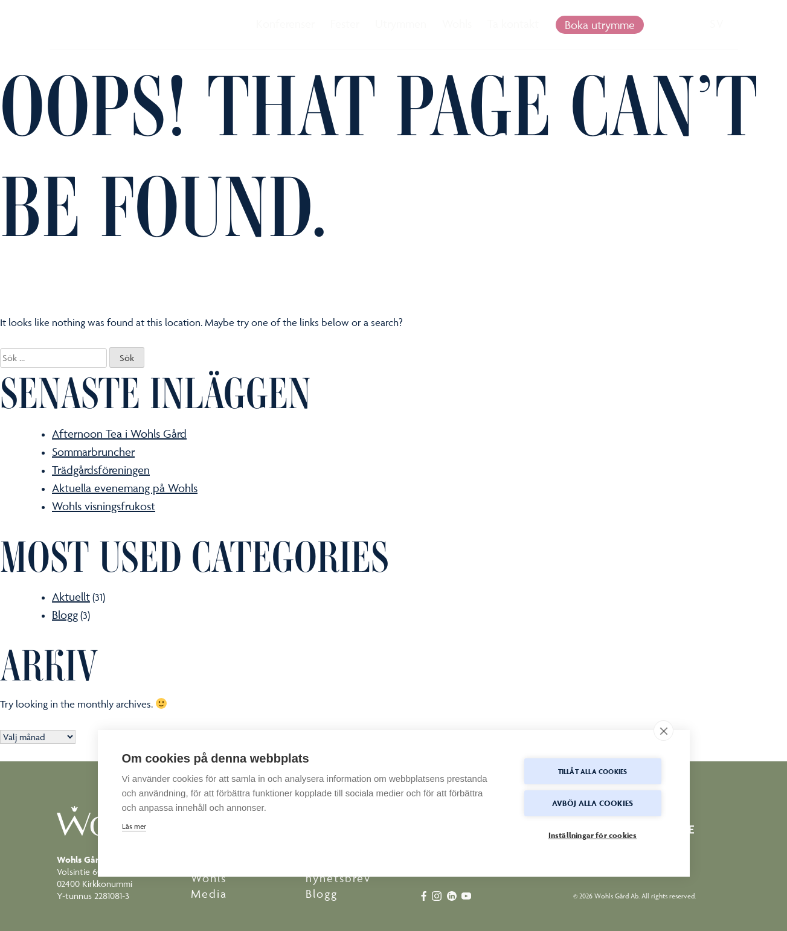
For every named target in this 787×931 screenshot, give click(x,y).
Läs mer (134, 826)
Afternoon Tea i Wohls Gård (119, 433)
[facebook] (424, 895)
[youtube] (467, 895)
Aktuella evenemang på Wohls (125, 488)
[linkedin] (453, 895)
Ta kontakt (513, 23)
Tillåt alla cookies (593, 771)
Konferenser (285, 23)
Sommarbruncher (93, 451)
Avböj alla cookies (593, 803)
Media (209, 893)
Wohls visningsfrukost (103, 506)
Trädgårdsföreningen (101, 469)
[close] (663, 730)
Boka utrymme (600, 25)
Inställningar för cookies (592, 835)
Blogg (65, 614)
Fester (344, 23)
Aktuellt (71, 596)
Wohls (457, 23)
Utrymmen (400, 23)
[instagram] (439, 895)
